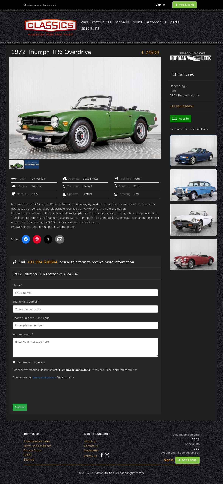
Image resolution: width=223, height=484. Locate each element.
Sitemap (28, 459)
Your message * (23, 334)
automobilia (156, 22)
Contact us (91, 446)
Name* (17, 285)
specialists (90, 28)
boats (138, 22)
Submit (20, 407)
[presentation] (79, 390)
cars (84, 22)
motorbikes (101, 22)
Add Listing (184, 5)
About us (90, 441)
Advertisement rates (36, 441)
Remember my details (30, 362)
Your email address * (26, 302)
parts (174, 22)
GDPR (27, 455)
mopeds (122, 22)
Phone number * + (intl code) (31, 318)
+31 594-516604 (42, 262)
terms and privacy (45, 377)
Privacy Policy (32, 450)
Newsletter (91, 450)
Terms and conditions (37, 446)
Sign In (160, 5)
